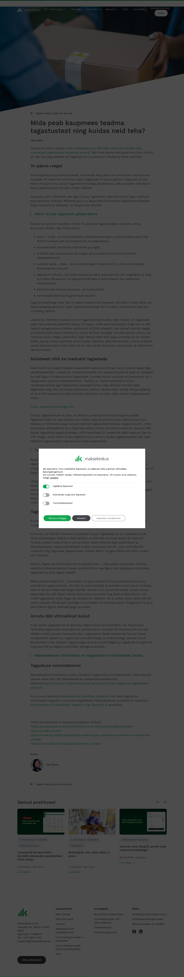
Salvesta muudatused (108, 518)
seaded (54, 477)
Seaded (81, 518)
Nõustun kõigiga (57, 518)
